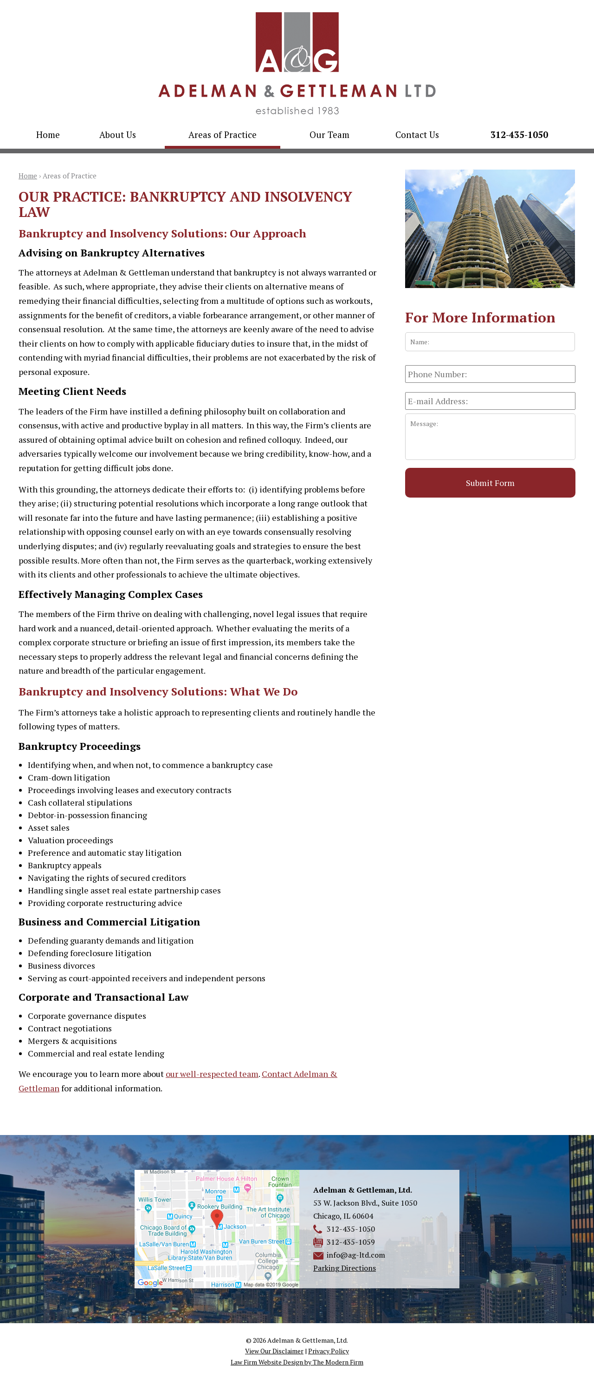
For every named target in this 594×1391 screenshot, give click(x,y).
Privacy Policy (328, 1350)
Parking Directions (344, 1268)
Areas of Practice (222, 134)
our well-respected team (212, 1073)
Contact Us (417, 134)
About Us (117, 134)
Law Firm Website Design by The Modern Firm (297, 1362)
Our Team (329, 134)
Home (48, 134)
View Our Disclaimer (274, 1350)
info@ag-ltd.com (356, 1255)
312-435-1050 (519, 134)
